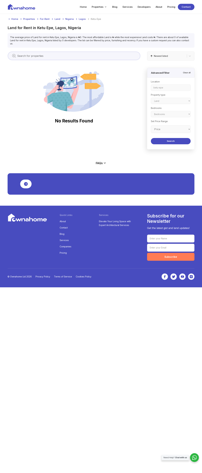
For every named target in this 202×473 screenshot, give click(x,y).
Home (83, 6)
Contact (186, 6)
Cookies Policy (83, 462)
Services (127, 6)
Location (155, 128)
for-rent (45, 66)
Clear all (186, 120)
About (159, 6)
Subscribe (170, 442)
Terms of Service (63, 462)
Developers (144, 6)
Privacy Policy (43, 462)
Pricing (171, 6)
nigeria (69, 66)
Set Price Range (159, 168)
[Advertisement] (101, 39)
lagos (82, 66)
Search (171, 188)
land (57, 66)
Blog (114, 6)
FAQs (101, 304)
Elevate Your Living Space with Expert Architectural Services (115, 409)
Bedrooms (156, 155)
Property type (158, 142)
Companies (65, 432)
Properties (97, 6)
